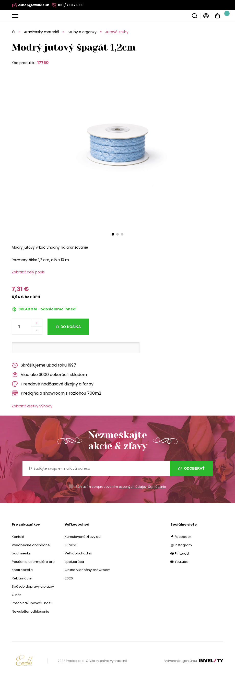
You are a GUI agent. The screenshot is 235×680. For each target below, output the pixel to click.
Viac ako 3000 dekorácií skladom (49, 375)
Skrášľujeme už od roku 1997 (44, 365)
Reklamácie (22, 578)
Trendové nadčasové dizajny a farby (52, 384)
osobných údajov (133, 486)
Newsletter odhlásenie (30, 611)
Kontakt (18, 536)
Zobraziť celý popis (28, 272)
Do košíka (71, 327)
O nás (16, 594)
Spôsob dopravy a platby (33, 586)
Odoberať (191, 468)
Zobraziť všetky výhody (32, 406)
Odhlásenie (157, 486)
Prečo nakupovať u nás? (32, 603)
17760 (43, 62)
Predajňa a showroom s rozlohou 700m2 (56, 393)
